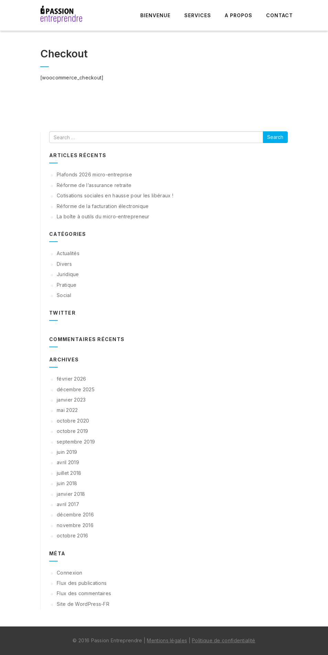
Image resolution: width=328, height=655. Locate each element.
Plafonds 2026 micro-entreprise (94, 174)
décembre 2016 (75, 514)
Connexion (70, 573)
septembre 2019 (76, 442)
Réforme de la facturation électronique (103, 206)
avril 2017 (68, 504)
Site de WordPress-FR (83, 604)
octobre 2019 (72, 431)
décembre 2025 (76, 389)
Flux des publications (82, 583)
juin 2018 (67, 483)
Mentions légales (167, 640)
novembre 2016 (75, 525)
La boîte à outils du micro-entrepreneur (103, 216)
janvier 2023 (71, 400)
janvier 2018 (71, 494)
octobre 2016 (72, 535)
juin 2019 (67, 452)
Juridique (68, 274)
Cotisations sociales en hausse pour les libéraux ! (115, 195)
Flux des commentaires (84, 593)
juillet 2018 (69, 473)
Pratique (66, 285)
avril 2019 (68, 462)
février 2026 (71, 379)
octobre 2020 (73, 421)
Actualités (68, 253)
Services (197, 15)
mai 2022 (67, 410)
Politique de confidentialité (223, 640)
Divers (64, 264)
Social (64, 295)
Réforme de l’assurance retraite (94, 185)
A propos (238, 15)
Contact (279, 15)
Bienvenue (155, 15)
